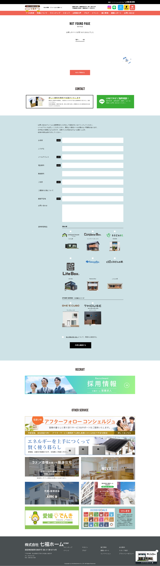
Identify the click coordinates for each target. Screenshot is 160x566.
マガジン (85, 547)
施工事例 (104, 13)
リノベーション (106, 553)
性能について (42, 13)
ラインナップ (55, 13)
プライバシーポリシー (126, 553)
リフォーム (119, 8)
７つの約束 (30, 13)
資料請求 (126, 8)
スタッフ (66, 13)
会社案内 (122, 547)
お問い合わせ (129, 13)
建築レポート (116, 13)
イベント (95, 13)
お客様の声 (77, 13)
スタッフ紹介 (123, 550)
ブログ (86, 13)
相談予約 (132, 8)
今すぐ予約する (80, 73)
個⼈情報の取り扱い (72, 337)
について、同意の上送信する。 (80, 337)
